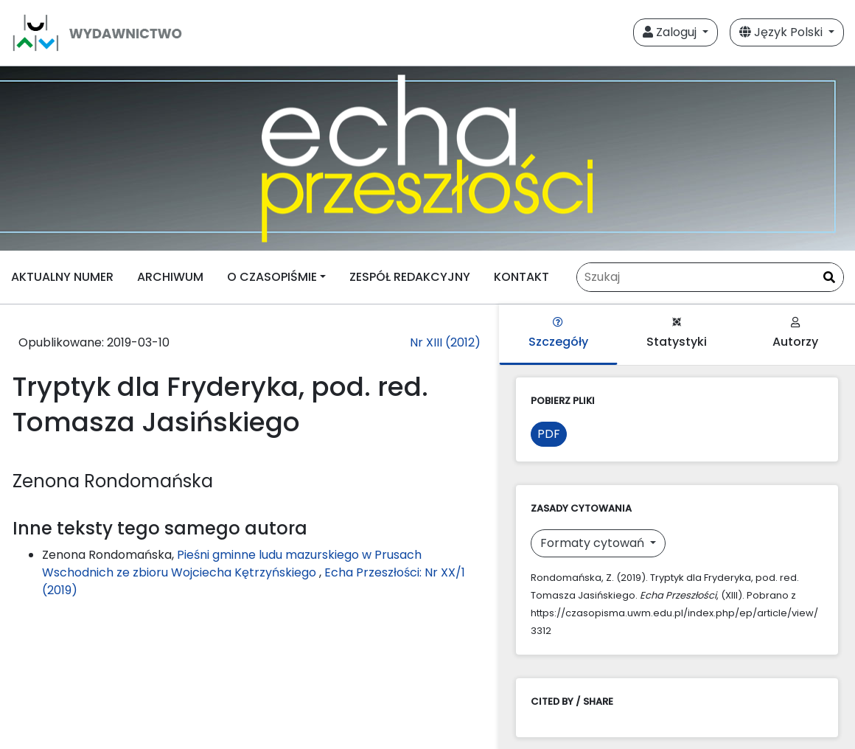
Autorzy (795, 333)
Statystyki (676, 333)
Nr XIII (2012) (445, 342)
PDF (548, 433)
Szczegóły (558, 333)
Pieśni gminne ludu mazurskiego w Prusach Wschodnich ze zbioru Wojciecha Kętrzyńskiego (232, 563)
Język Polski (782, 32)
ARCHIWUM (170, 276)
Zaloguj (671, 32)
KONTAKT (521, 276)
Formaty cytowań (593, 542)
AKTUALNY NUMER (62, 276)
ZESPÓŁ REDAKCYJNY (409, 276)
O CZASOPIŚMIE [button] (272, 276)
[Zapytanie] (710, 277)
